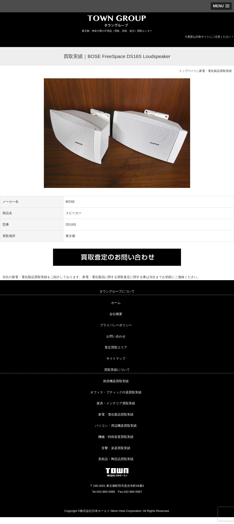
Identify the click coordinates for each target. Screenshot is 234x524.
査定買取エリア (116, 347)
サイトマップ (115, 358)
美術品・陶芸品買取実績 (115, 459)
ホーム (116, 303)
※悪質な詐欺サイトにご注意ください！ (209, 36)
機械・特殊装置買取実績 (115, 437)
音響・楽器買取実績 (115, 448)
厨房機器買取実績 (116, 381)
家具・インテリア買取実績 (116, 403)
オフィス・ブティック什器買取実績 (115, 392)
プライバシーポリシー (116, 325)
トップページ (188, 71)
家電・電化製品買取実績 (215, 71)
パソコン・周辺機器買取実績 (116, 425)
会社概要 (115, 314)
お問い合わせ (115, 336)
